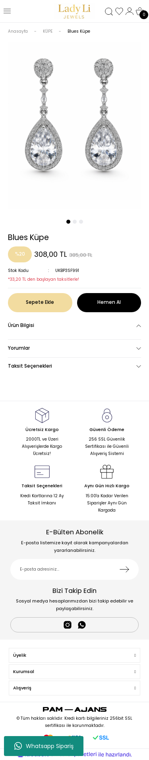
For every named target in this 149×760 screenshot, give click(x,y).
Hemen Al (109, 302)
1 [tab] (68, 222)
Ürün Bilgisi (21, 325)
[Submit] (124, 569)
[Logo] (74, 11)
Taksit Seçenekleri (30, 366)
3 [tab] (81, 222)
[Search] (108, 11)
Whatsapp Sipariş (44, 746)
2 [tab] (75, 222)
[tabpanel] (74, 125)
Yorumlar (19, 348)
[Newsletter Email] (74, 569)
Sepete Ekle (40, 302)
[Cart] (139, 11)
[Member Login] (129, 11)
